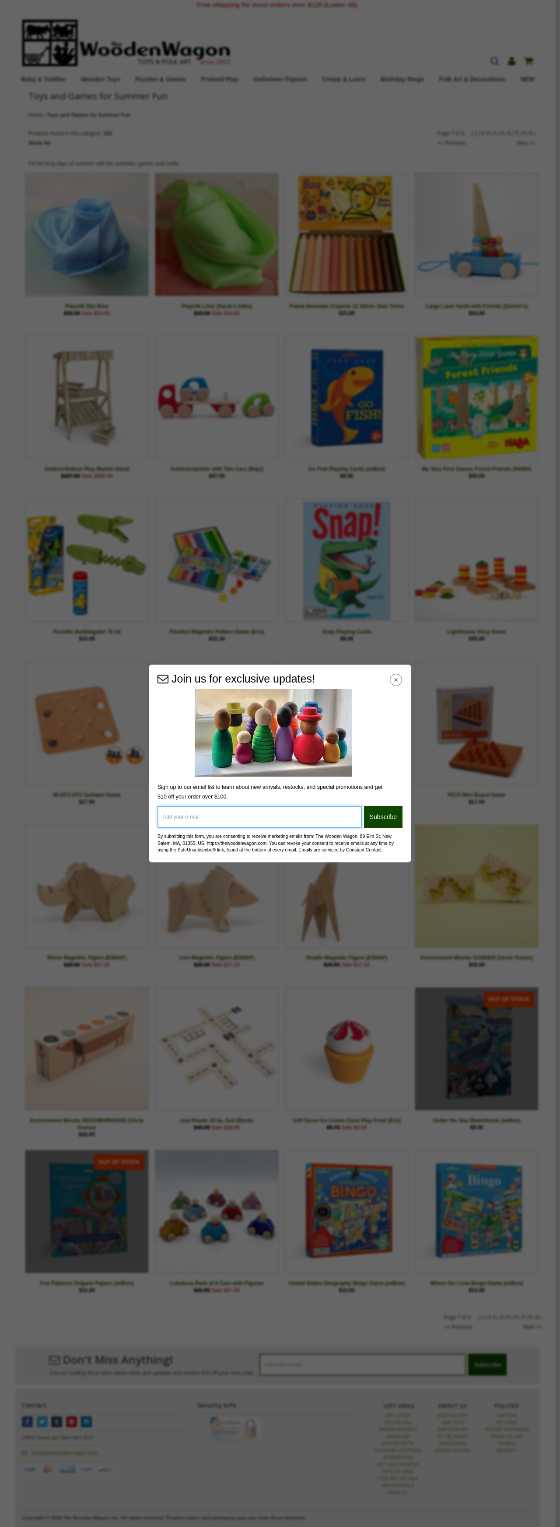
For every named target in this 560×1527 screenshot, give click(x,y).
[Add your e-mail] (260, 817)
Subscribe (383, 816)
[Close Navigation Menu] (396, 679)
